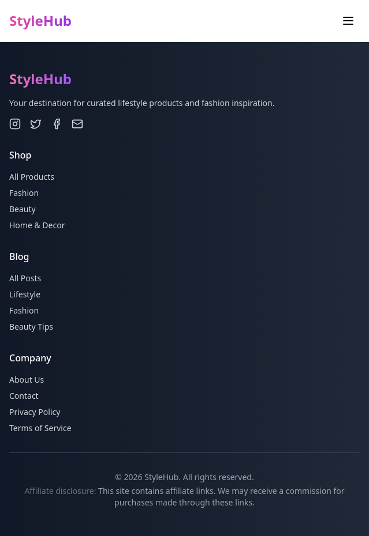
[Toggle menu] (348, 20)
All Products (31, 176)
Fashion (24, 192)
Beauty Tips (31, 326)
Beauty (22, 208)
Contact (24, 395)
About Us (26, 379)
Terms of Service (40, 427)
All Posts (25, 278)
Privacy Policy (34, 411)
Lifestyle (24, 294)
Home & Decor (37, 225)
